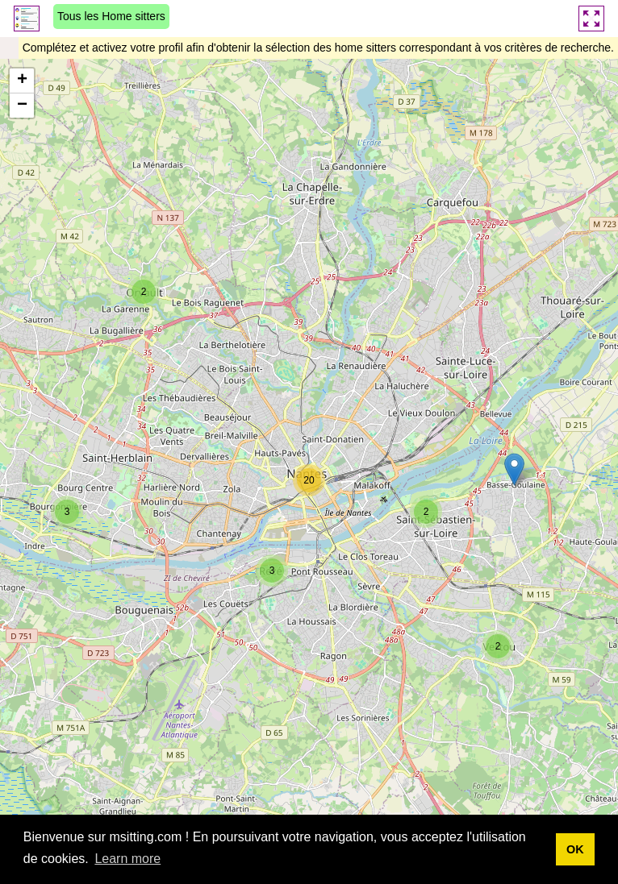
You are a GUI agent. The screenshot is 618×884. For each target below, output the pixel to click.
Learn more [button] (127, 858)
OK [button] (575, 849)
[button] (143, 292)
